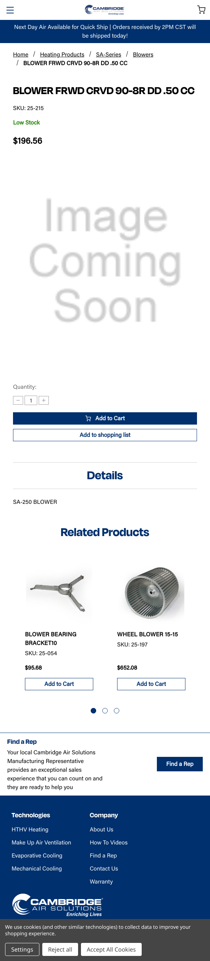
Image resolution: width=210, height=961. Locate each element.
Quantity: (25, 387)
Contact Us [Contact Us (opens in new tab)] (104, 868)
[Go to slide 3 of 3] (116, 710)
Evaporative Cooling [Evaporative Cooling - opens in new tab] (37, 855)
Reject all (60, 949)
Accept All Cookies (111, 949)
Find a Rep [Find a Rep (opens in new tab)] (179, 764)
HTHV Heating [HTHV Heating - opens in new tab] (30, 829)
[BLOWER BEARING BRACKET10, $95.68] (59, 592)
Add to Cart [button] (59, 684)
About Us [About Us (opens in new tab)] (101, 829)
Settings (22, 949)
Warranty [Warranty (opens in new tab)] (101, 881)
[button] (105, 435)
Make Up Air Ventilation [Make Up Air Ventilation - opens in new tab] (41, 842)
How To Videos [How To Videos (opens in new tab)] (109, 842)
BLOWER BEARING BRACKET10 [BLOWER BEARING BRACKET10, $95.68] (50, 639)
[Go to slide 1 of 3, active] (93, 710)
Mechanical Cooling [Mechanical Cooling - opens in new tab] (37, 868)
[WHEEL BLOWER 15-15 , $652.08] (151, 592)
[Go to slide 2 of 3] (105, 710)
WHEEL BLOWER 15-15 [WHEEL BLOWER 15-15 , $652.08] (147, 634)
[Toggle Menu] (10, 10)
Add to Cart (105, 418)
